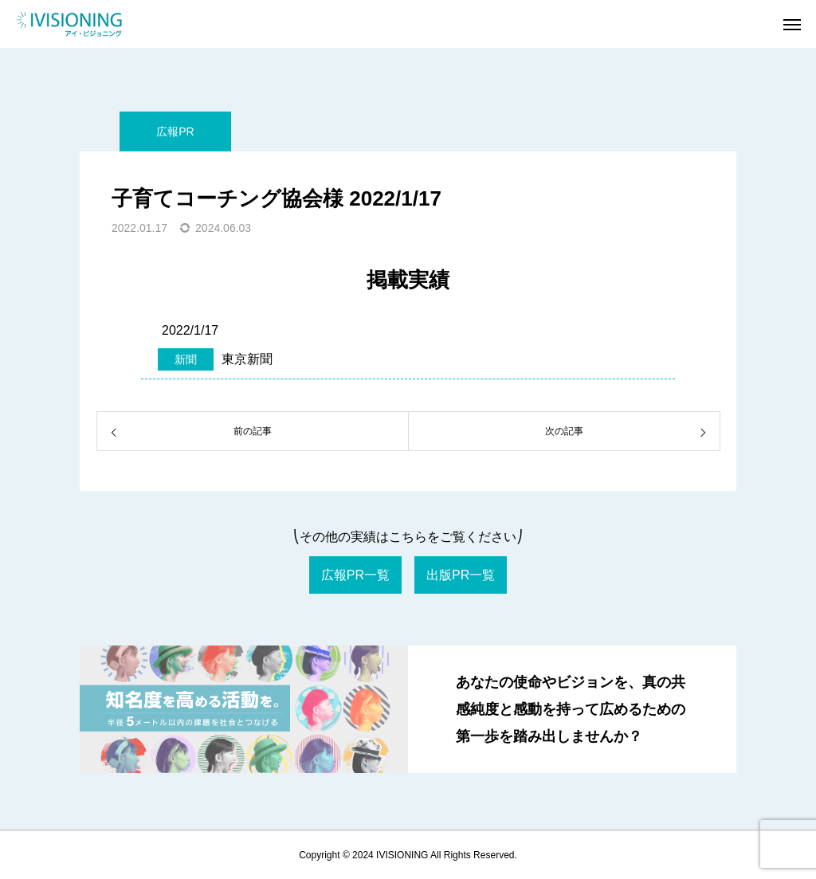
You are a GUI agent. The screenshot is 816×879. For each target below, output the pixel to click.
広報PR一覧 (355, 575)
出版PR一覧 (460, 575)
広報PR (175, 131)
